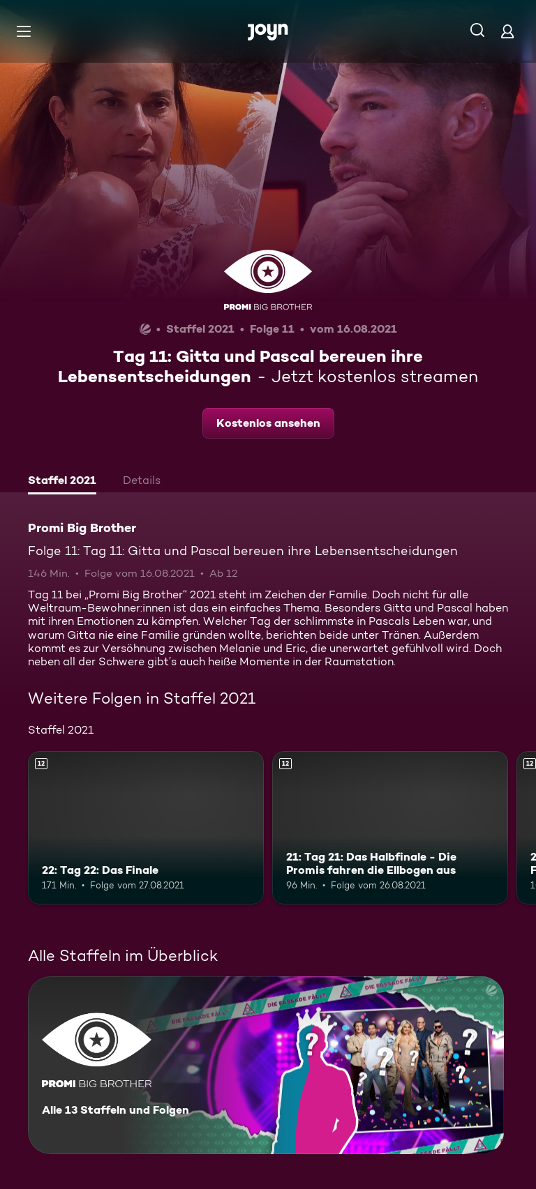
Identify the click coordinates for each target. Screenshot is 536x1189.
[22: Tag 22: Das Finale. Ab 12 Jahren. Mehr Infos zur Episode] (146, 827)
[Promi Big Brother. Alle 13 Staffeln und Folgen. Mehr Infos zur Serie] (266, 1065)
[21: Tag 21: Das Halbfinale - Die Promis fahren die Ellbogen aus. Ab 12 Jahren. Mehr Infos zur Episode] (390, 827)
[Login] (507, 31)
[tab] (62, 481)
